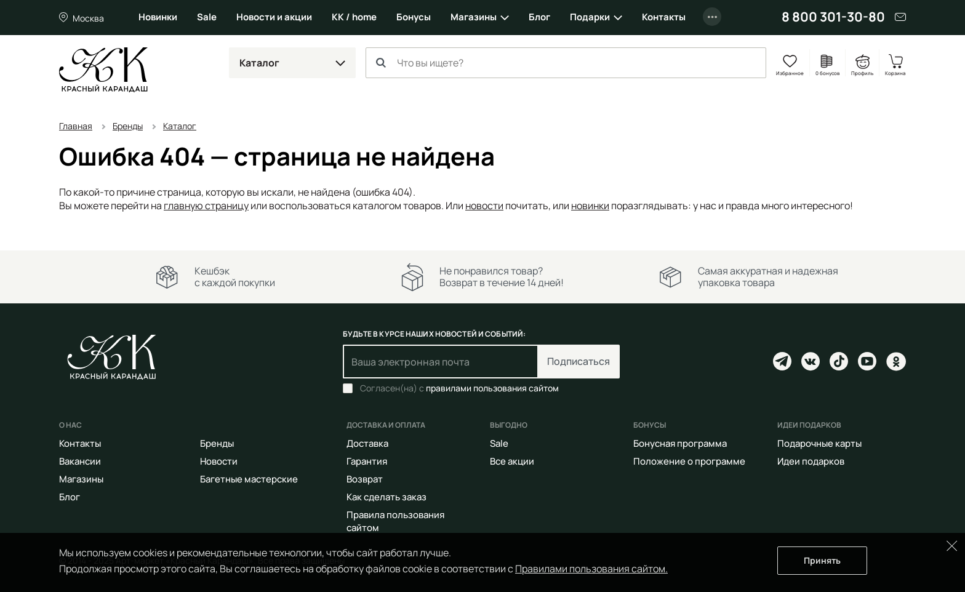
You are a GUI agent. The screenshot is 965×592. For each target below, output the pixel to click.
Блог (539, 16)
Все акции (512, 461)
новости (484, 205)
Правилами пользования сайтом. (591, 568)
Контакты (664, 16)
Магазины (473, 16)
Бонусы (413, 16)
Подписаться (578, 361)
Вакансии (80, 461)
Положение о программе (689, 461)
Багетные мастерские (249, 479)
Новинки (157, 16)
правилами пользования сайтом (492, 388)
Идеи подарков (810, 461)
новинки (590, 205)
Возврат (364, 479)
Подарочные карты (819, 443)
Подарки (590, 16)
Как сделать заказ (386, 496)
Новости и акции (274, 16)
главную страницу (206, 205)
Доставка (367, 443)
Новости (219, 461)
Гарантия (366, 461)
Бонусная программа (680, 443)
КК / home (354, 16)
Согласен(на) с (459, 388)
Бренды (217, 443)
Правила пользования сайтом (395, 521)
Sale (207, 16)
